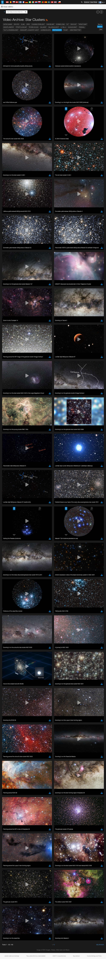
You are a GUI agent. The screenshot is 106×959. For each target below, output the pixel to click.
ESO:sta (16, 24)
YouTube (4, 259)
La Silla (63, 27)
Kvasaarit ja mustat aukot (29, 30)
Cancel (17, 337)
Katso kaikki (8, 24)
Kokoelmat (50, 24)
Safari (8, 306)
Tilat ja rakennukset (11, 30)
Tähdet (65, 30)
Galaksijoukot (53, 27)
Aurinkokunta (46, 30)
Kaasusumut (72, 27)
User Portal (93, 2)
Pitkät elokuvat (21, 27)
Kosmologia (60, 24)
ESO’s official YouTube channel (50, 259)
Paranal (82, 27)
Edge (7, 302)
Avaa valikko (7, 7)
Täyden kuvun (33, 27)
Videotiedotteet (75, 30)
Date (101, 29)
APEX (28, 24)
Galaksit (43, 27)
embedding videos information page (55, 263)
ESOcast (74, 24)
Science (86, 2)
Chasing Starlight (38, 24)
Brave (8, 298)
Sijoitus (100, 26)
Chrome (8, 300)
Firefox (8, 304)
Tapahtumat (83, 24)
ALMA (23, 24)
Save (6, 337)
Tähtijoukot (57, 30)
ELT (68, 24)
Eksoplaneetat (9, 27)
